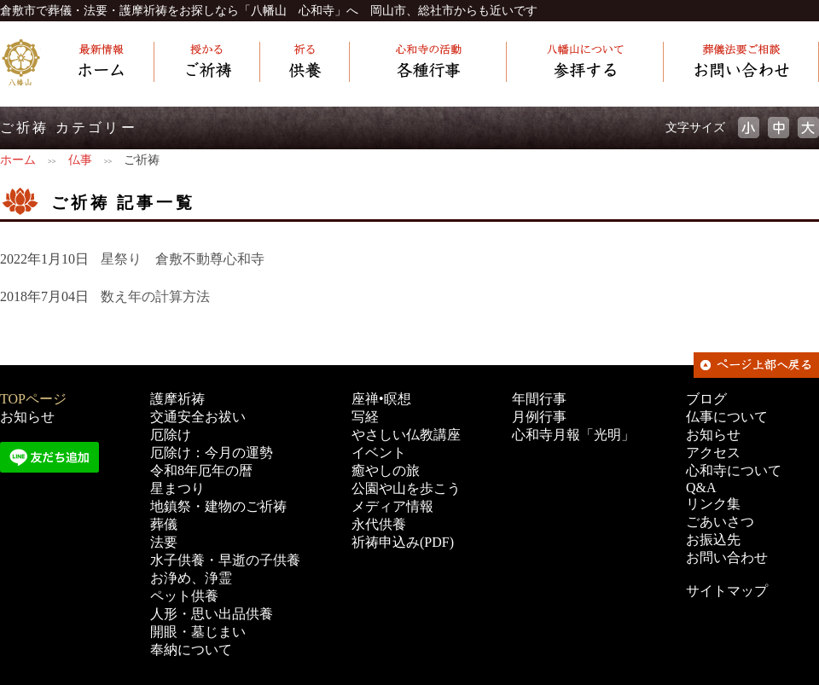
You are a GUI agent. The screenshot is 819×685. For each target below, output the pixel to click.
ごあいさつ (720, 521)
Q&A (701, 487)
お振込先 (713, 539)
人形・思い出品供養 (211, 614)
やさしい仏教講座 (406, 434)
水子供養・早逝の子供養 (225, 560)
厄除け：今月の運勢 (211, 452)
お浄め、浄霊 (191, 578)
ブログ (706, 399)
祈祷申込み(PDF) (402, 542)
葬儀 (163, 524)
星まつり (177, 488)
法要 (163, 542)
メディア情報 (392, 506)
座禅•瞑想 (381, 399)
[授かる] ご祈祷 (207, 62)
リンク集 (713, 503)
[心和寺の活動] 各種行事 (428, 62)
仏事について (727, 416)
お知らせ (27, 416)
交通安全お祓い (198, 416)
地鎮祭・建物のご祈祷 (218, 506)
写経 (365, 416)
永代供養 (378, 524)
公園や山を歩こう (406, 488)
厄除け (170, 434)
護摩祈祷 (177, 399)
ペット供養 (184, 596)
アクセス (713, 452)
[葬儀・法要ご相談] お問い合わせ (741, 62)
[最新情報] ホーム (97, 62)
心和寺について (733, 470)
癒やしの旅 (385, 470)
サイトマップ (727, 590)
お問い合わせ (727, 557)
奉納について (191, 649)
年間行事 (539, 399)
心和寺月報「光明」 (573, 434)
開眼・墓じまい (198, 631)
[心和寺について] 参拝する (585, 62)
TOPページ (33, 399)
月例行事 (539, 416)
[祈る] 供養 (305, 62)
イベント (378, 452)
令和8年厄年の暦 (201, 470)
